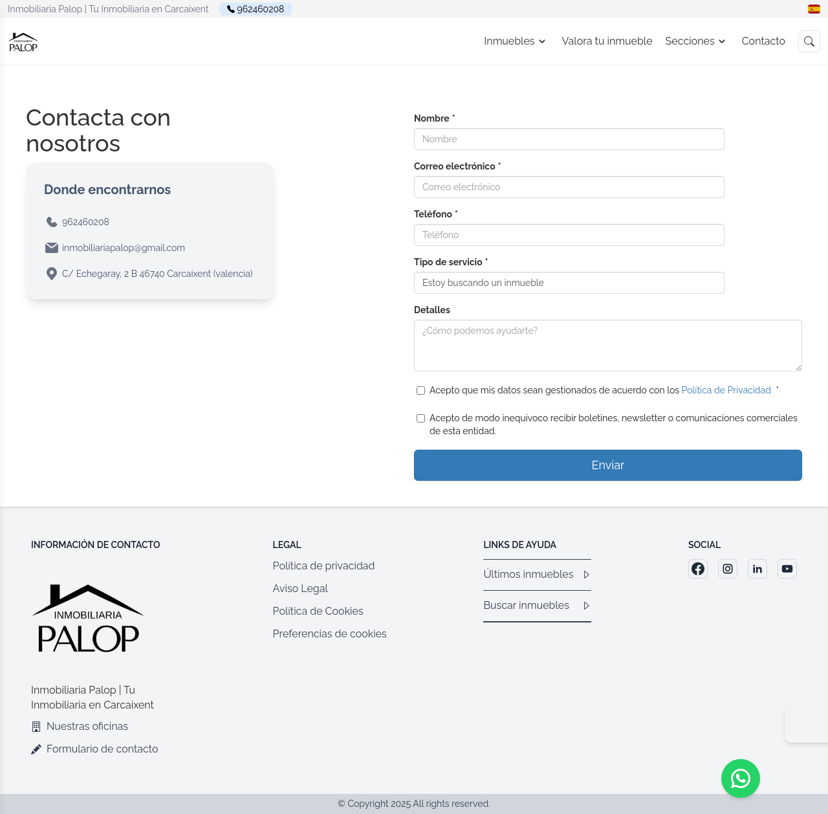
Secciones (697, 41)
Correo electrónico (457, 166)
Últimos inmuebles (537, 574)
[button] (814, 9)
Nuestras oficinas (79, 726)
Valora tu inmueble (607, 41)
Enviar (608, 465)
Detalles (432, 310)
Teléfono (436, 214)
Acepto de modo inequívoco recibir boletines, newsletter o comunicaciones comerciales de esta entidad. (607, 424)
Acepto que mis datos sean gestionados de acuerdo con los (598, 390)
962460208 (261, 9)
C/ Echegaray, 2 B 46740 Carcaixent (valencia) (157, 274)
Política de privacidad (324, 566)
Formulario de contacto (94, 749)
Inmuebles (516, 41)
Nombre (434, 118)
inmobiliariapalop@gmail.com (123, 248)
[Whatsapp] (740, 778)
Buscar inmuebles (537, 605)
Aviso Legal (300, 588)
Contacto (763, 41)
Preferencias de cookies (330, 634)
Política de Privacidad (726, 390)
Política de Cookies (318, 611)
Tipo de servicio (451, 262)
